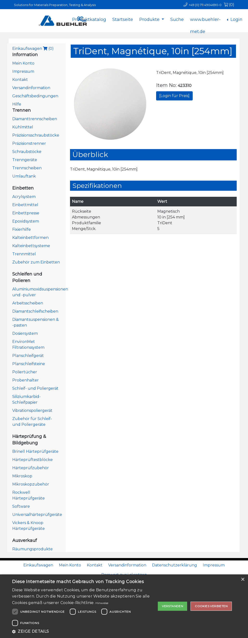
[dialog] (124, 606)
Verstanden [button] (172, 606)
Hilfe (16, 104)
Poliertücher (24, 372)
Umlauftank (24, 176)
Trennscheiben (27, 168)
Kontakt (20, 79)
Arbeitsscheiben (27, 303)
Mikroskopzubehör (30, 484)
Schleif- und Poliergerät (35, 388)
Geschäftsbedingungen (35, 96)
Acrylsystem (24, 196)
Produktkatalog (89, 19)
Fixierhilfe (21, 229)
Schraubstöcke (26, 151)
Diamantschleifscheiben (35, 311)
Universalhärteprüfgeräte (37, 514)
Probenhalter (25, 380)
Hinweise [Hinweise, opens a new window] (101, 603)
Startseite (122, 19)
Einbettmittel (25, 205)
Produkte (150, 19)
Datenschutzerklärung (174, 565)
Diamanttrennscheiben (34, 119)
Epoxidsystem (25, 221)
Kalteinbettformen (30, 237)
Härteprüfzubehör (30, 468)
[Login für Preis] (174, 95)
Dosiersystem (25, 333)
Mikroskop (22, 476)
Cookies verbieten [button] (211, 606)
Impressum (23, 71)
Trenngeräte (24, 160)
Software (21, 506)
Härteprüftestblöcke (32, 459)
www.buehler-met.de (205, 23)
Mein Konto (23, 63)
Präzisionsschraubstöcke (35, 135)
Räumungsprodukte (32, 549)
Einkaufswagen (33, 48)
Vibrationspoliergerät (32, 410)
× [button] (242, 579)
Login (235, 19)
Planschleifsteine (28, 364)
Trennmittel (24, 254)
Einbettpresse (25, 213)
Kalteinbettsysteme (31, 245)
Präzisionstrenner (29, 143)
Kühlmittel (22, 127)
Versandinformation (31, 88)
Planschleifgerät (28, 355)
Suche (177, 19)
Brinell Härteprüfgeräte (35, 451)
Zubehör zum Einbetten (36, 262)
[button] (84, 631)
